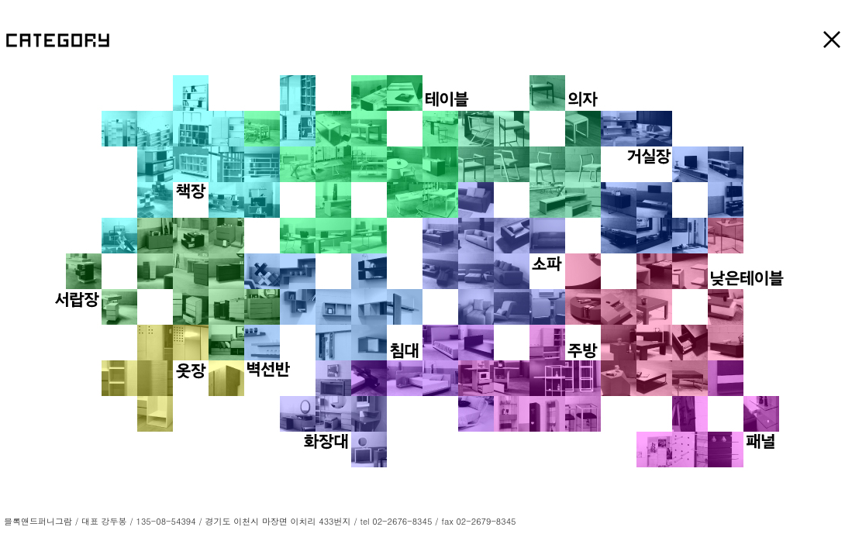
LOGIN (531, 521)
